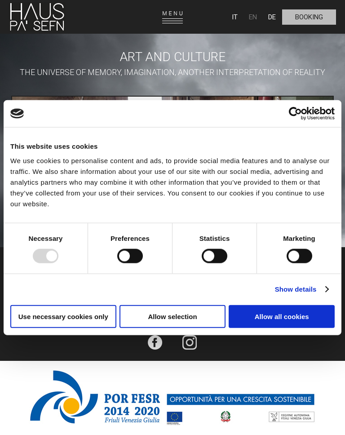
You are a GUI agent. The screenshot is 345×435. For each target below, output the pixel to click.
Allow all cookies (282, 316)
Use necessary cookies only (63, 316)
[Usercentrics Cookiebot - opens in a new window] (295, 113)
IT (235, 17)
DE (272, 17)
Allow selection (172, 316)
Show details (296, 289)
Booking (309, 17)
